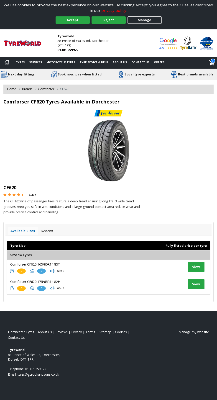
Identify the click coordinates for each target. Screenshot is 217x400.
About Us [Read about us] (45, 332)
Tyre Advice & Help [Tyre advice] (94, 62)
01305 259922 (67, 50)
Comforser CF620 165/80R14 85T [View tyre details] (35, 264)
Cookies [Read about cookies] (121, 332)
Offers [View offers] (159, 62)
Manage (144, 20)
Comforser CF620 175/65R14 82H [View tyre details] (35, 281)
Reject (108, 20)
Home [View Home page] (11, 89)
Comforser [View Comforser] (46, 89)
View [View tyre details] (196, 267)
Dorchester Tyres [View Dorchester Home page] (21, 332)
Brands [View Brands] (27, 89)
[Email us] (38, 374)
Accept (72, 20)
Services (35, 62)
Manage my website (194, 332)
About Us (120, 62)
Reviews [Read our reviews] (62, 332)
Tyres (20, 62)
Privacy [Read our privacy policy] (76, 332)
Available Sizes (22, 231)
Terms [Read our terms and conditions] (90, 332)
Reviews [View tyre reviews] (47, 231)
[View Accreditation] (188, 43)
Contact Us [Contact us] (140, 62)
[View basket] (212, 63)
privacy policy (113, 10)
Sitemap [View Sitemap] (105, 332)
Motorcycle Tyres (60, 62)
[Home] (7, 63)
